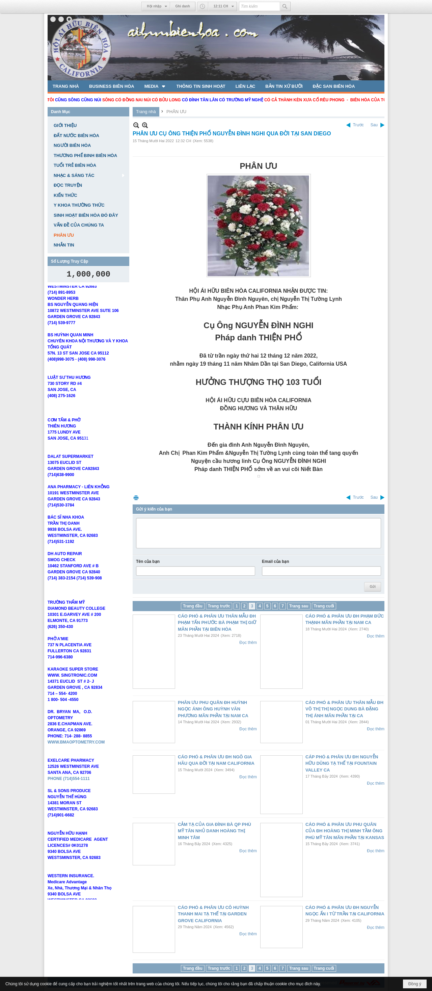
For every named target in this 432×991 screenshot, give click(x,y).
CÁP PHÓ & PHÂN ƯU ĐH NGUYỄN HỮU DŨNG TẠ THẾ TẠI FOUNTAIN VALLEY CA (341, 763)
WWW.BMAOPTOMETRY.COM (76, 748)
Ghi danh (182, 6)
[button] (155, 86)
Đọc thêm (248, 642)
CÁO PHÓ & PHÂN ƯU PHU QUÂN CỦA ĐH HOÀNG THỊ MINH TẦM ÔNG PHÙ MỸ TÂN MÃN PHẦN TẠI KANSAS (344, 831)
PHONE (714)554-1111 (69, 784)
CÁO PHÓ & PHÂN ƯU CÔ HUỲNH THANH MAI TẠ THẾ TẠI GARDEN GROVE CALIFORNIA (213, 914)
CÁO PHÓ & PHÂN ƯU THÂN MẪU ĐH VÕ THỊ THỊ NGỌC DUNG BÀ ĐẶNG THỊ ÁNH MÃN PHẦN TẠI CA (344, 709)
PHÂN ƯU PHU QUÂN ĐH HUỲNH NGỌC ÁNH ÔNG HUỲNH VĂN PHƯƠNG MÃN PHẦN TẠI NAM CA (213, 709)
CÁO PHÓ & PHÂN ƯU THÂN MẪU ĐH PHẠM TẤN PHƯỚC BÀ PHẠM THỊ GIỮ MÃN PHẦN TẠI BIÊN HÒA (217, 623)
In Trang (136, 497)
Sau (374, 125)
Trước (358, 125)
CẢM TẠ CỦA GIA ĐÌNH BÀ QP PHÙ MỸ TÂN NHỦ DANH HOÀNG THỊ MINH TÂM (214, 831)
